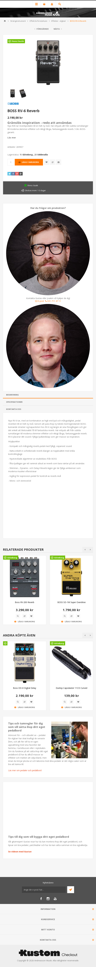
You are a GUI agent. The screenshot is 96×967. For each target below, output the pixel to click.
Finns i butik (18, 41)
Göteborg (12, 557)
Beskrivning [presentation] (12, 394)
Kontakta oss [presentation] (13, 409)
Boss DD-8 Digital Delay (24, 688)
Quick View (18, 616)
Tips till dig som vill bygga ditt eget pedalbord (38, 836)
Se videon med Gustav (20, 851)
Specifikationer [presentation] (14, 402)
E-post (39, 301)
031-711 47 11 (53, 301)
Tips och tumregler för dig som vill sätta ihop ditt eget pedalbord (26, 727)
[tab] (48, 394)
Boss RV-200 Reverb (24, 602)
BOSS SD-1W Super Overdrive (71, 602)
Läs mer (11, 137)
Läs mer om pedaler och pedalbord (24, 770)
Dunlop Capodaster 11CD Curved (71, 688)
